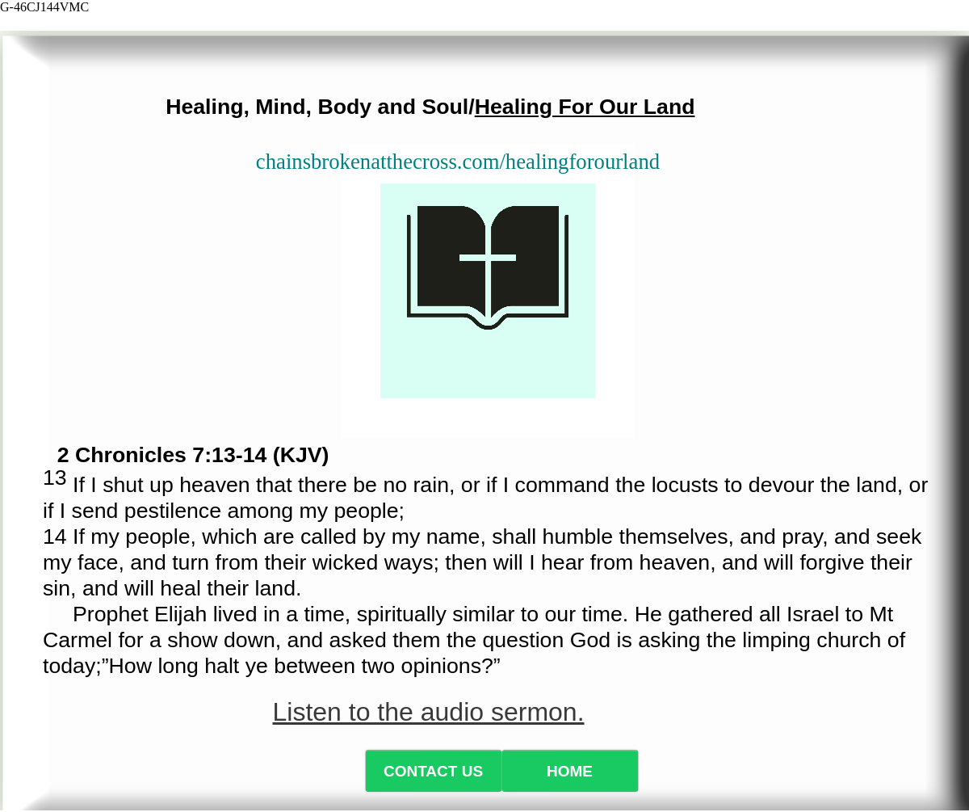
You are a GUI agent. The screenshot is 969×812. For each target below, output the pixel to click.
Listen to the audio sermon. (429, 711)
